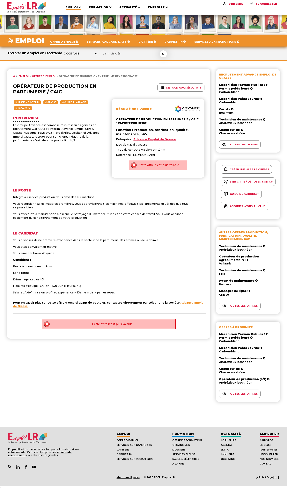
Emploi (23, 76)
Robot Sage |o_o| (267, 477)
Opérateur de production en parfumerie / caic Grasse (98, 76)
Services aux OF (183, 454)
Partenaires (269, 449)
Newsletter (269, 454)
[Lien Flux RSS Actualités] (9, 467)
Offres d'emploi (43, 76)
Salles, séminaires (185, 458)
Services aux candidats (134, 444)
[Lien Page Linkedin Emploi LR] (18, 467)
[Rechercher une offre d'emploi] (163, 53)
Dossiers (179, 449)
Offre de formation (187, 440)
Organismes (181, 444)
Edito (225, 449)
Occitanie (228, 458)
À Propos (266, 440)
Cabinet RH (125, 454)
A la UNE (178, 463)
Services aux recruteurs (135, 458)
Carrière (123, 449)
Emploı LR (269, 434)
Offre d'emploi (127, 440)
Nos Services (269, 458)
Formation (183, 434)
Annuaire (227, 454)
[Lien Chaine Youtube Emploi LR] (34, 467)
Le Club (265, 444)
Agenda (226, 444)
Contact (266, 463)
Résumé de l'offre (134, 109)
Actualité (231, 434)
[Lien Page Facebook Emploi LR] (26, 467)
